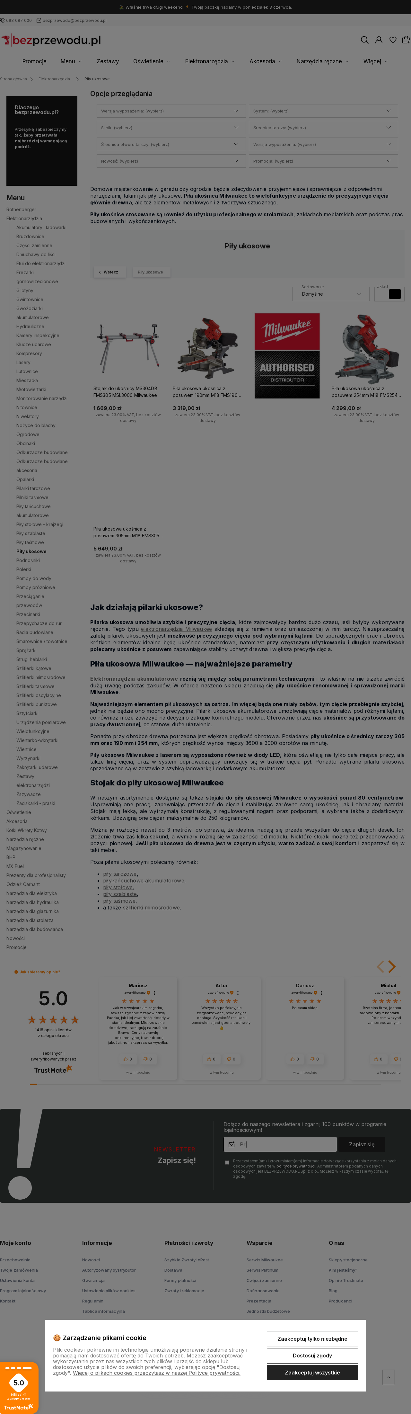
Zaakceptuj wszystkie (312, 1372)
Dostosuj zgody (312, 1355)
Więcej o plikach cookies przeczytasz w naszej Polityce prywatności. (156, 1373)
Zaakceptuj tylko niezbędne (312, 1339)
